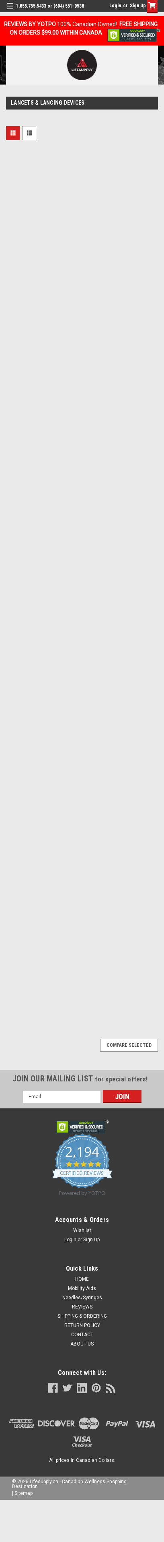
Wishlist (82, 1230)
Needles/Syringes (82, 1297)
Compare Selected (129, 1045)
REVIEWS (82, 1307)
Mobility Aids (82, 1288)
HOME (82, 1279)
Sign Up (138, 5)
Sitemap (23, 1493)
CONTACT (82, 1334)
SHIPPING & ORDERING (82, 1316)
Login (115, 5)
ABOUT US (82, 1344)
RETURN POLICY (82, 1325)
